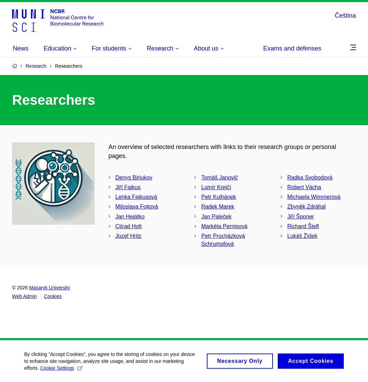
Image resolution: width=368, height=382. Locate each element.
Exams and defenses (292, 48)
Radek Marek (217, 206)
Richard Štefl (303, 226)
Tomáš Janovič (219, 177)
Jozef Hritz (129, 236)
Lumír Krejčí (216, 187)
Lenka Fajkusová (136, 197)
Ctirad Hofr (129, 226)
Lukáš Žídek (302, 236)
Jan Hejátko (130, 217)
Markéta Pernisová (224, 226)
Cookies (53, 296)
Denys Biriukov (134, 177)
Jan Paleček (216, 217)
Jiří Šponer (300, 217)
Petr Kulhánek (218, 197)
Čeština (345, 15)
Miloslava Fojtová (137, 206)
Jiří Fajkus (128, 187)
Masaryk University (49, 287)
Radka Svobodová (310, 177)
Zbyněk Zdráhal (306, 206)
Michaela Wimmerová (314, 197)
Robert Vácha (304, 187)
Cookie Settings (61, 371)
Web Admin (24, 296)
